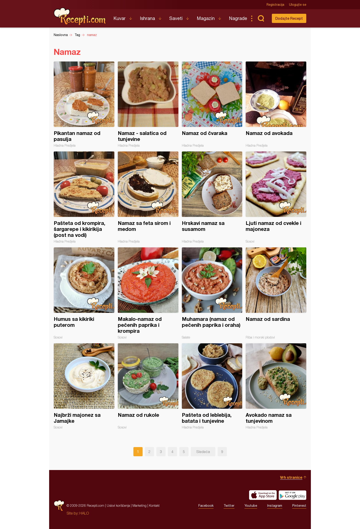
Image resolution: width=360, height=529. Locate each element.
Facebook (206, 505)
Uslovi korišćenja (118, 505)
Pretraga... (261, 18)
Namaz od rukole (148, 386)
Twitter (229, 505)
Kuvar (119, 18)
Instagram (274, 505)
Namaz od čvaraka (212, 104)
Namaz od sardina (276, 293)
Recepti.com (80, 16)
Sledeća (203, 452)
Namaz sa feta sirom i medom (148, 197)
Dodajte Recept (289, 18)
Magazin (206, 18)
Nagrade (238, 18)
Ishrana (147, 18)
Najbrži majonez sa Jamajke (84, 386)
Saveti (176, 18)
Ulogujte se (297, 4)
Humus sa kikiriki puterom (84, 293)
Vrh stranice (291, 477)
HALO (84, 513)
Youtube (251, 505)
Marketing (139, 505)
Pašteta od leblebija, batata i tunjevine (212, 386)
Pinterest (299, 505)
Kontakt (154, 505)
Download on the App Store (263, 495)
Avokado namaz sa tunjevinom (276, 386)
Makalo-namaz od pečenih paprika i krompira (148, 293)
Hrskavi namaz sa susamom (212, 197)
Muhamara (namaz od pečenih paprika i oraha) (212, 293)
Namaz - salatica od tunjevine (148, 104)
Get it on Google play (292, 495)
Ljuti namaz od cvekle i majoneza (276, 197)
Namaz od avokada (276, 104)
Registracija (275, 4)
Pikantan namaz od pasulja (84, 104)
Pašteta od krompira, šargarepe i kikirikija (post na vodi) (84, 197)
